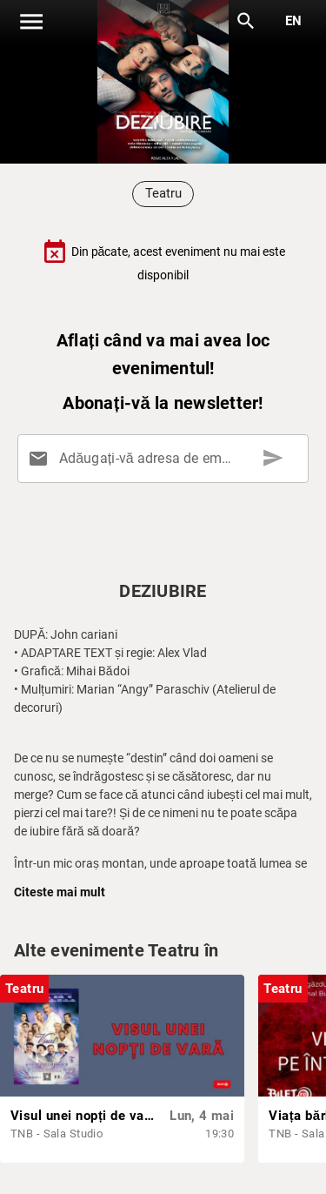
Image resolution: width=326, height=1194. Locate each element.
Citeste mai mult (59, 892)
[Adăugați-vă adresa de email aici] (166, 458)
